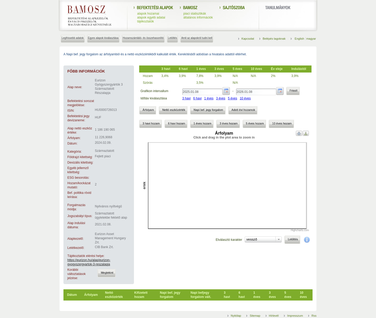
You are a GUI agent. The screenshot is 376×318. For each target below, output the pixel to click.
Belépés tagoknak (274, 38)
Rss (314, 315)
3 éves (220, 98)
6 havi (197, 98)
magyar (311, 38)
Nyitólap (236, 315)
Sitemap (255, 315)
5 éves (232, 98)
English (300, 38)
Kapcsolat (248, 38)
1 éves (208, 98)
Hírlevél (274, 315)
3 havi (186, 98)
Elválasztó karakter (229, 240)
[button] (106, 273)
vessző (251, 239)
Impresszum (295, 315)
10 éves (245, 98)
